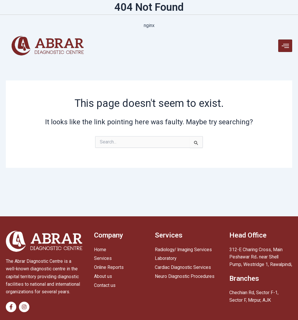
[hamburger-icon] (285, 45)
